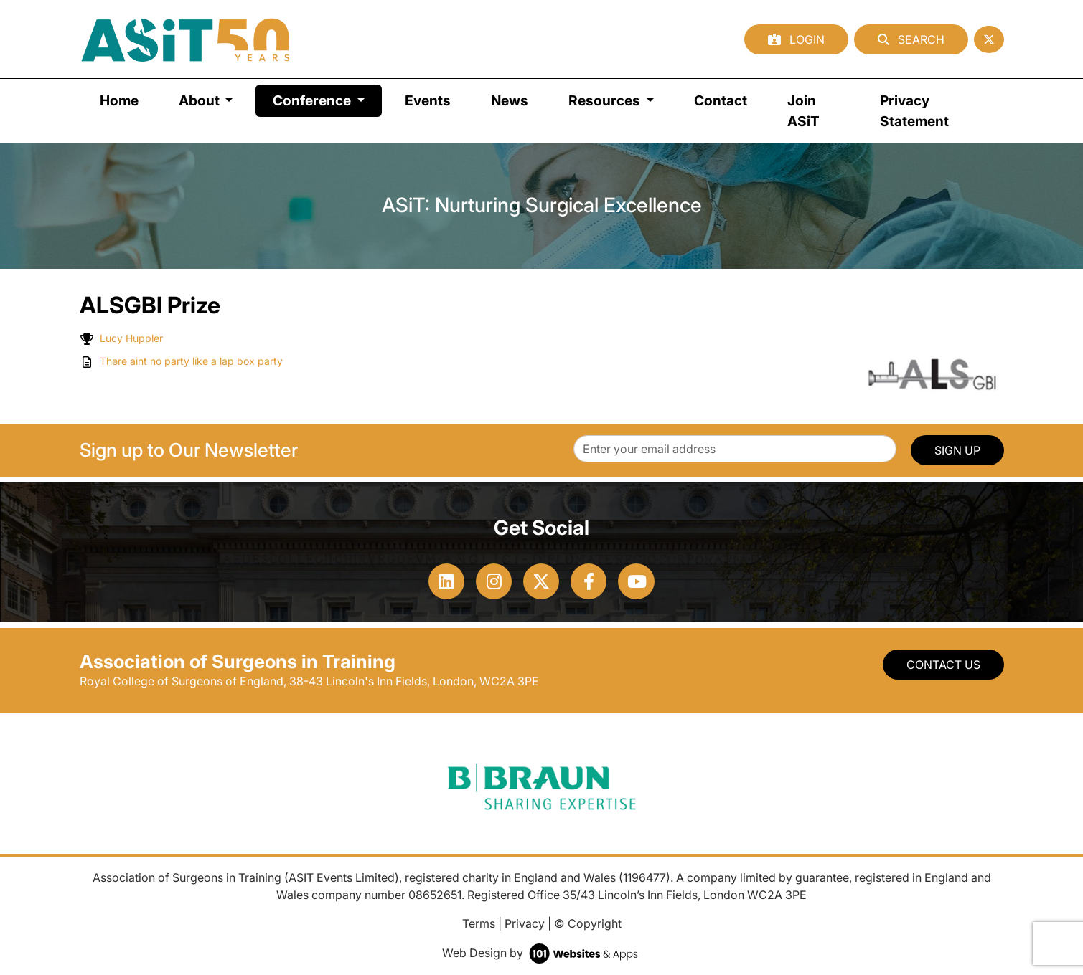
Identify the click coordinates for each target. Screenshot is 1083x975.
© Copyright (588, 923)
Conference (327, 99)
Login (796, 39)
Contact (720, 100)
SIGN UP (957, 450)
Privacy (525, 923)
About (200, 100)
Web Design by (541, 953)
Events (428, 100)
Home (119, 100)
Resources (605, 100)
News (509, 100)
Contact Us (943, 664)
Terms (478, 923)
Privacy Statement (914, 111)
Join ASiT (803, 111)
